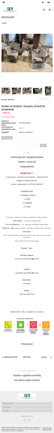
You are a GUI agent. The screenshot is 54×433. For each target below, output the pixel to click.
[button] (49, 2)
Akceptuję (47, 429)
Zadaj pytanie (7, 138)
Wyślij (43, 145)
